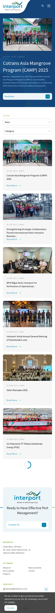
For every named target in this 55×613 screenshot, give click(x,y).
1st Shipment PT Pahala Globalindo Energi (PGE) (25, 445)
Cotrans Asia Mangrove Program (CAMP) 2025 (27, 66)
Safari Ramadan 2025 (17, 390)
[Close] (10, 608)
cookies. (11, 602)
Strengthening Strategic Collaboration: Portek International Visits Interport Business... (26, 232)
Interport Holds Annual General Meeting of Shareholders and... (27, 338)
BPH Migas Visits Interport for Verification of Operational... (22, 284)
